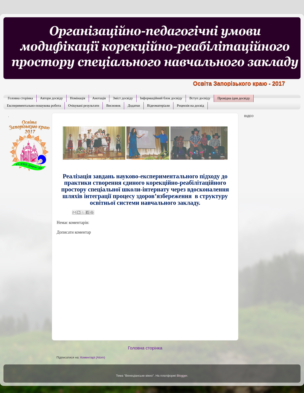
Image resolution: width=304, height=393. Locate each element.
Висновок (113, 105)
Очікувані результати (83, 105)
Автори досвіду (51, 98)
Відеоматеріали (158, 105)
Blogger (182, 375)
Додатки (134, 105)
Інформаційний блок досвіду (161, 98)
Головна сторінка (20, 98)
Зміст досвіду (123, 98)
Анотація (99, 98)
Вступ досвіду (199, 98)
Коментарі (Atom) (92, 357)
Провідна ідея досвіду (233, 98)
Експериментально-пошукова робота (34, 105)
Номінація (77, 98)
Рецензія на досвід (190, 105)
